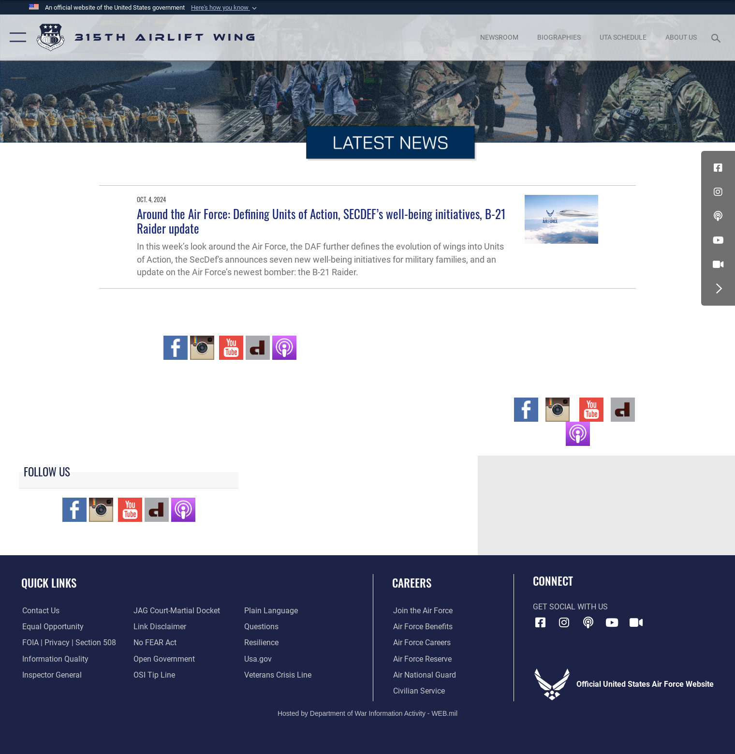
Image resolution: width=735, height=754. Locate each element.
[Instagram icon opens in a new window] (718, 192)
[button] (225, 8)
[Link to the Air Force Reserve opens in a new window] (421, 658)
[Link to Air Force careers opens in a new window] (421, 642)
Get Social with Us (570, 607)
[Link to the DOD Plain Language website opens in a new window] (271, 610)
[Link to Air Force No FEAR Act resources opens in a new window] (154, 642)
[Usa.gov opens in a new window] (258, 658)
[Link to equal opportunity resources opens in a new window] (52, 626)
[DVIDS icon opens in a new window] (718, 264)
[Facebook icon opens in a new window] (718, 168)
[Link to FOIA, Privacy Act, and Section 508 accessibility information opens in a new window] (68, 642)
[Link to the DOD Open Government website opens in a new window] (163, 658)
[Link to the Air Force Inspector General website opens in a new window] (51, 674)
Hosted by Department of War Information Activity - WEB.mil (367, 713)
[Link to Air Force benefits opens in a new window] (422, 626)
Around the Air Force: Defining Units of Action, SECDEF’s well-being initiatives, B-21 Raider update (321, 221)
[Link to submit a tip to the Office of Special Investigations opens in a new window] (154, 674)
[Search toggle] (716, 37)
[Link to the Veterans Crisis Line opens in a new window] (278, 674)
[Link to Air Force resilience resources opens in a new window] (262, 642)
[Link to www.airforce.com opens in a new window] (422, 610)
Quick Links (48, 582)
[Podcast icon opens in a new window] (718, 216)
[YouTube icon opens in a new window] (718, 240)
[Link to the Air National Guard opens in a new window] (423, 674)
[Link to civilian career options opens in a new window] (418, 690)
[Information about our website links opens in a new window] (159, 626)
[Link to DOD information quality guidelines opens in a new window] (54, 658)
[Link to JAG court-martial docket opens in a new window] (176, 610)
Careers (411, 582)
